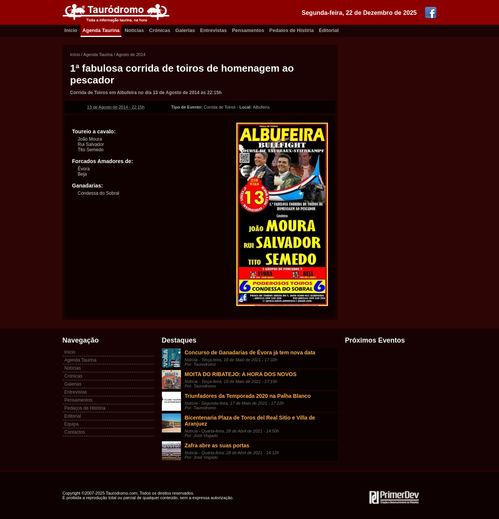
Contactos (75, 432)
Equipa (72, 424)
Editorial (329, 30)
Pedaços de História (85, 408)
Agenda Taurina (101, 30)
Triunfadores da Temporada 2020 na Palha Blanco (248, 396)
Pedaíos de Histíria (291, 30)
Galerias (185, 30)
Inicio (71, 30)
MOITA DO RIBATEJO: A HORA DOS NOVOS (241, 374)
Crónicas (159, 30)
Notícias (134, 30)
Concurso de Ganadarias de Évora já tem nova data (250, 352)
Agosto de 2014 (130, 54)
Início (75, 54)
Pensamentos (248, 30)
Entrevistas (213, 30)
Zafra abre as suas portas (217, 445)
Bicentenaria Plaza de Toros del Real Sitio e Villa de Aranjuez (250, 421)
